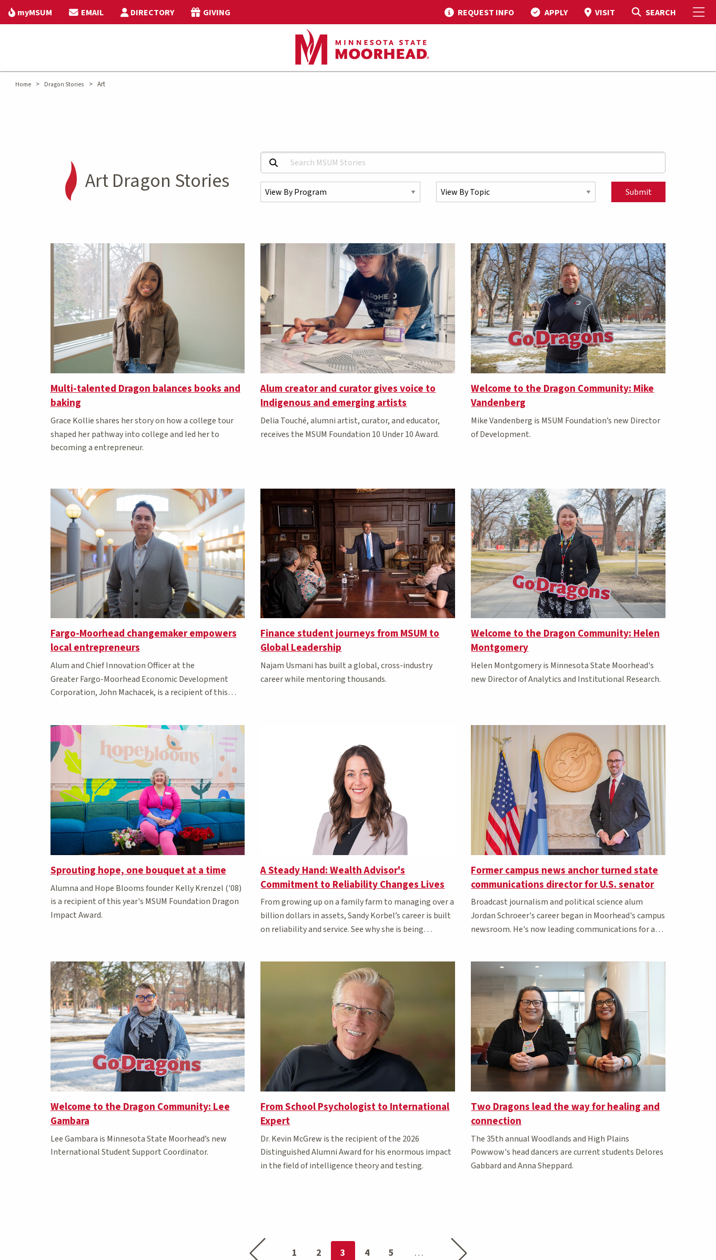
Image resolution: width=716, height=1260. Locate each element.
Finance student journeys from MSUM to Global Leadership (349, 640)
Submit (639, 192)
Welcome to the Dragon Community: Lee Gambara (140, 1113)
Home (23, 84)
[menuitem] (30, 12)
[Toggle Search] (653, 12)
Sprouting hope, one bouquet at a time (138, 870)
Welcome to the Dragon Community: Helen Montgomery (565, 640)
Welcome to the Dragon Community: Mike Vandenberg (562, 395)
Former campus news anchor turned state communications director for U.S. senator (564, 877)
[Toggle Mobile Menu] (700, 12)
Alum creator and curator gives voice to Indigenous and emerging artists (348, 395)
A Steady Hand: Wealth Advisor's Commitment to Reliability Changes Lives (352, 877)
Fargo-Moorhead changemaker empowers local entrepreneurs (144, 640)
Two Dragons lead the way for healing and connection (565, 1113)
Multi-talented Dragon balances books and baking (145, 395)
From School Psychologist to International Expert (354, 1113)
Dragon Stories (64, 84)
